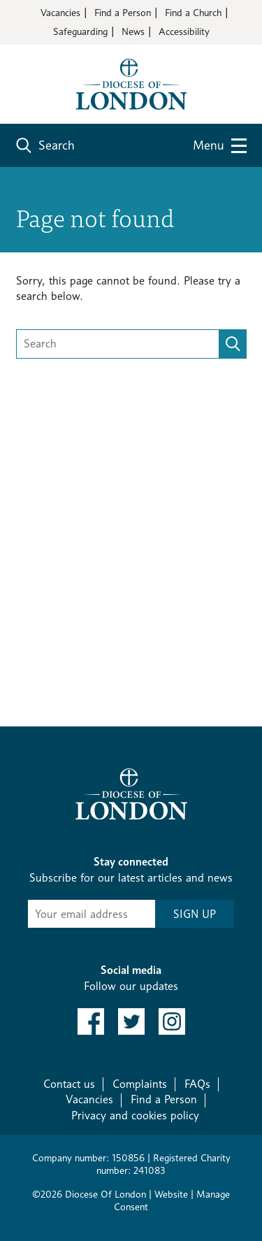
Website (171, 1194)
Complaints (139, 1084)
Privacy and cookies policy (135, 1115)
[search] (233, 344)
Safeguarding (80, 31)
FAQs (197, 1084)
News (133, 31)
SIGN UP (194, 914)
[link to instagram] (172, 1021)
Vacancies (60, 12)
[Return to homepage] (131, 82)
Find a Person (122, 12)
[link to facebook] (91, 1021)
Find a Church (193, 12)
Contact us (69, 1084)
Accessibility (184, 31)
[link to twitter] (131, 1021)
